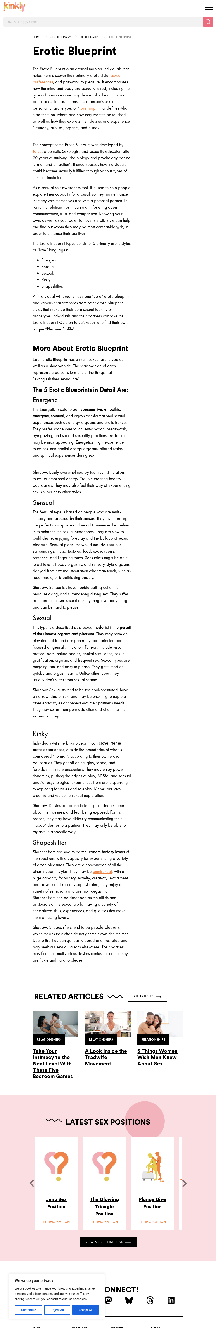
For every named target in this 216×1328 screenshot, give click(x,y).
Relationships (90, 37)
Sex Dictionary (60, 37)
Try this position (56, 1222)
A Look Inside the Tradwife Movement (106, 1057)
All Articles (147, 996)
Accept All (86, 1310)
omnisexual (102, 871)
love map (88, 108)
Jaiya (37, 151)
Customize (28, 1310)
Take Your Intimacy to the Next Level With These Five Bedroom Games (53, 1064)
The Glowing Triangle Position (104, 1206)
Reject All (57, 1310)
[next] (184, 1183)
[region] (57, 1296)
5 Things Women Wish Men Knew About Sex (157, 1057)
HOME (37, 37)
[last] (32, 1183)
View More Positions (108, 1242)
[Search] (208, 22)
